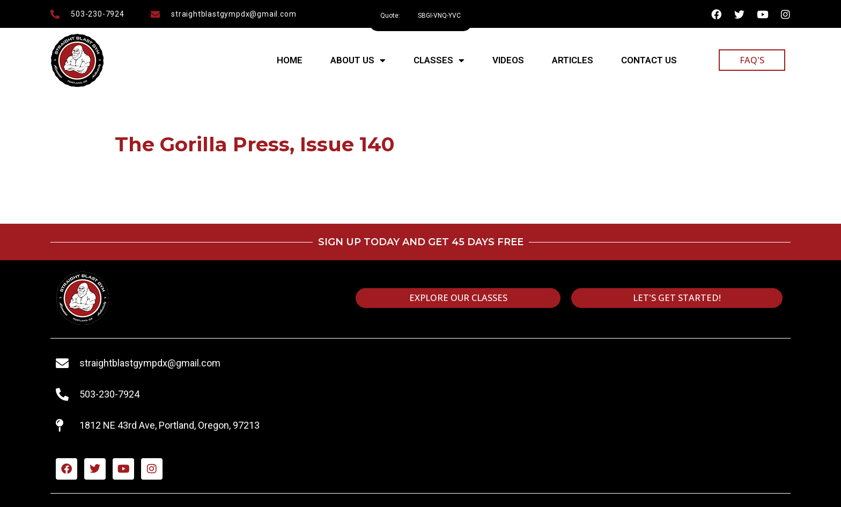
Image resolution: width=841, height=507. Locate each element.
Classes (439, 60)
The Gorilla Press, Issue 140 (254, 144)
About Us (358, 60)
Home (290, 60)
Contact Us (649, 60)
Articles (572, 60)
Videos (508, 60)
